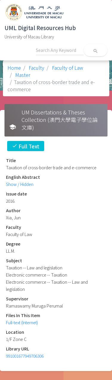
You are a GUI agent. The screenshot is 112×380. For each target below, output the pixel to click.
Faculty (35, 67)
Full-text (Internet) (22, 322)
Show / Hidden (19, 184)
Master (22, 74)
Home (14, 67)
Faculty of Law (67, 67)
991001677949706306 (25, 356)
